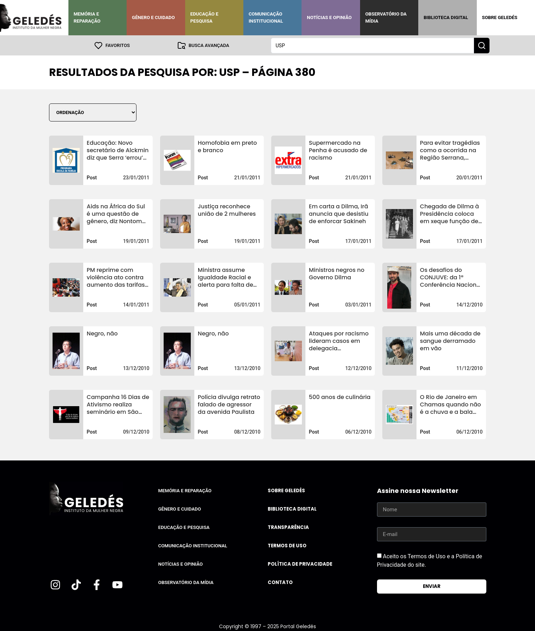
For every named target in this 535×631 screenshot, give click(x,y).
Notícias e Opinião (329, 17)
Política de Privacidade (300, 563)
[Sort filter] (92, 112)
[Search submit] (482, 45)
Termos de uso (287, 545)
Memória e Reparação (87, 17)
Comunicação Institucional (266, 17)
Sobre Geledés (499, 17)
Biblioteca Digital (446, 17)
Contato (280, 582)
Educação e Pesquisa (204, 17)
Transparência (288, 527)
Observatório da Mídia (386, 17)
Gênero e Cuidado (153, 17)
